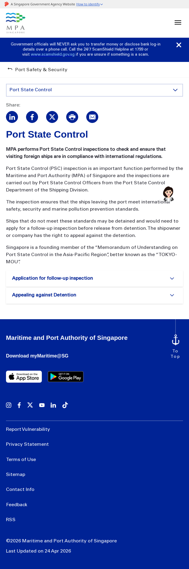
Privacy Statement (27, 444)
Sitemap (15, 474)
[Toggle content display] (175, 90)
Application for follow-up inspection (52, 278)
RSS (11, 520)
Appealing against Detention (44, 295)
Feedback (16, 505)
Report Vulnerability (28, 429)
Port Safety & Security (41, 70)
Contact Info (20, 489)
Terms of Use (21, 459)
